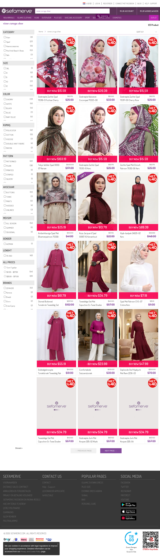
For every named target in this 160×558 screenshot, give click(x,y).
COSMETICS (117, 18)
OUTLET (154, 18)
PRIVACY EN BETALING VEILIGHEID (17, 495)
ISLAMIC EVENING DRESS (92, 482)
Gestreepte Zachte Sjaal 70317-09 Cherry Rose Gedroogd (130, 100)
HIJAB (36, 18)
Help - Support (48, 486)
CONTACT (46, 482)
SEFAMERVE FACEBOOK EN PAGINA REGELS (21, 499)
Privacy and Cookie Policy (31, 551)
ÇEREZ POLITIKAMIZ (11, 508)
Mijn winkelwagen (149, 11)
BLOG (139, 3)
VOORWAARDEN (10, 482)
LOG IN (97, 3)
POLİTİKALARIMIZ (10, 520)
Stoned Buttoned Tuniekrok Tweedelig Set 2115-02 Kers (48, 305)
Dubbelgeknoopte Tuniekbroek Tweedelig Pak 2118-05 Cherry (49, 373)
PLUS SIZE (58, 18)
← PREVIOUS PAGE (83, 451)
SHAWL (85, 495)
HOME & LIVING (104, 18)
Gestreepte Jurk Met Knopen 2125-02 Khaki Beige (88, 441)
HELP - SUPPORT (151, 3)
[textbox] (65, 11)
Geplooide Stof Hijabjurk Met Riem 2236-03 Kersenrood (130, 373)
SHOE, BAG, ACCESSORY (73, 18)
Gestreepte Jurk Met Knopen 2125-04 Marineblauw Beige (128, 441)
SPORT (87, 18)
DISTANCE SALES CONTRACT (15, 486)
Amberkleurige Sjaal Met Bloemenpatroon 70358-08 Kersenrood (48, 236)
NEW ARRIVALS (8, 18)
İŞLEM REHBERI (9, 516)
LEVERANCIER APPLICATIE (53, 491)
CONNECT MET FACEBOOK (124, 3)
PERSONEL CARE (89, 503)
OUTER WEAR (46, 18)
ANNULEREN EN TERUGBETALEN (17, 491)
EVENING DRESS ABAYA (92, 491)
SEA (94, 18)
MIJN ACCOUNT (127, 11)
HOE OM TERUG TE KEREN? (14, 503)
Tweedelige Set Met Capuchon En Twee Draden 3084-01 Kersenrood (90, 305)
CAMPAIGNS (8, 512)
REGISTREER (107, 3)
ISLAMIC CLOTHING (24, 18)
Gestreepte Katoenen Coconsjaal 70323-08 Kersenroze (88, 100)
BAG (83, 499)
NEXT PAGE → (111, 451)
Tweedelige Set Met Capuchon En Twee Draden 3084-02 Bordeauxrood (49, 441)
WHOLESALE (47, 495)
